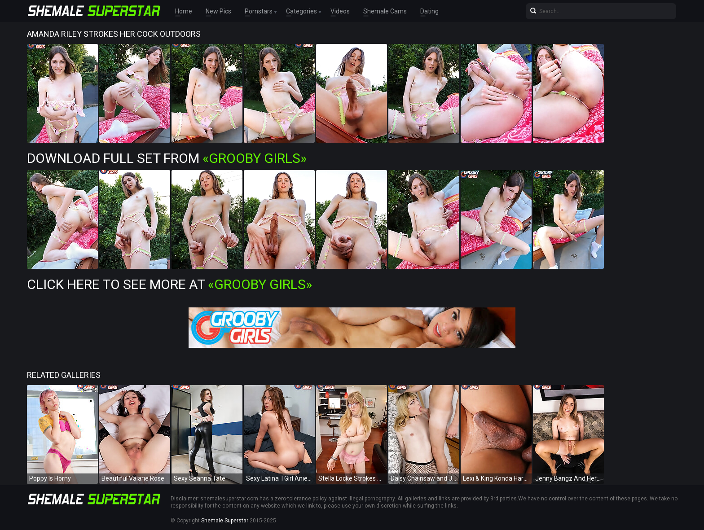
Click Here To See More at (169, 284)
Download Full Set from (167, 158)
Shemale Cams (385, 11)
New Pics (218, 11)
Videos (340, 11)
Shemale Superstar (224, 520)
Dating (429, 11)
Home (183, 11)
